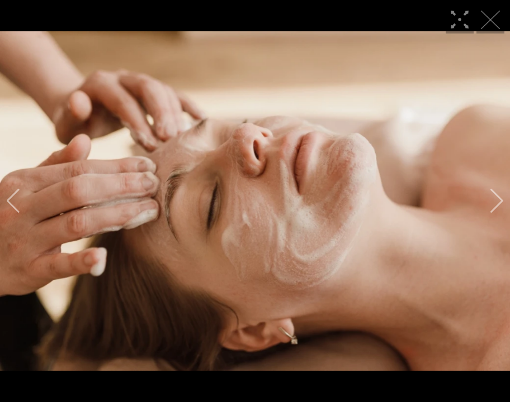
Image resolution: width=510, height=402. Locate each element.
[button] (13, 201)
